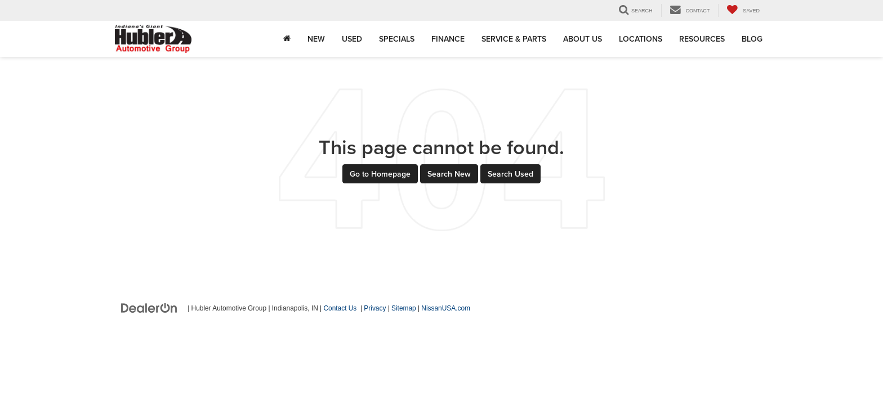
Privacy (375, 308)
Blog (752, 38)
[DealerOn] (149, 307)
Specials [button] (396, 38)
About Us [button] (582, 38)
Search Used (510, 173)
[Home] (287, 39)
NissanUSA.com (445, 308)
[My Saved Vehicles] (743, 10)
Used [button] (352, 38)
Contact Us (340, 308)
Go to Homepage (380, 173)
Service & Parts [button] (513, 38)
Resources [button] (702, 38)
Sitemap (403, 308)
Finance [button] (448, 38)
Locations (640, 38)
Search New (449, 173)
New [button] (316, 38)
